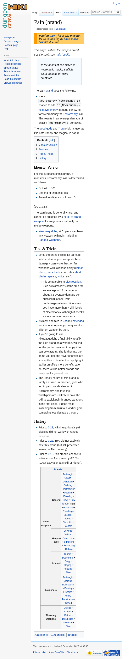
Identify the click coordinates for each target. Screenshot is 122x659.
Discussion (47, 12)
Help (6, 48)
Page (35, 12)
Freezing (67, 495)
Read (59, 12)
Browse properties (13, 83)
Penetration (68, 598)
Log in (116, 3)
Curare (67, 553)
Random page (11, 45)
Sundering (69, 541)
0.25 (50, 440)
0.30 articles (58, 634)
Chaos (67, 477)
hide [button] (52, 139)
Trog (61, 128)
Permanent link (11, 75)
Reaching (68, 510)
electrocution (73, 281)
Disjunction (67, 618)
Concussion (69, 537)
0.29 (50, 426)
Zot (65, 320)
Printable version (12, 71)
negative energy (48, 109)
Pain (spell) (62, 54)
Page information (12, 79)
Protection (68, 507)
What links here (12, 60)
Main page (9, 37)
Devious (68, 530)
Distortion (68, 481)
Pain (72, 503)
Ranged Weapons (49, 239)
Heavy (65, 499)
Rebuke (69, 548)
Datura (67, 614)
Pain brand (59, 28)
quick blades (54, 271)
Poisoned (68, 622)
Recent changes (12, 41)
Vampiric (67, 521)
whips (61, 275)
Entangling (69, 545)
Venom (68, 525)
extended (78, 320)
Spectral (68, 514)
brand (49, 90)
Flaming (68, 492)
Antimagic (68, 473)
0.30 (52, 35)
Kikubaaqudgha (47, 230)
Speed (67, 518)
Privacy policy (39, 651)
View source (70, 12)
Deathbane (67, 557)
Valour (67, 534)
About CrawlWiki (56, 651)
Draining (68, 484)
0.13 (50, 453)
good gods (46, 128)
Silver (68, 572)
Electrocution (68, 488)
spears (52, 275)
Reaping (68, 568)
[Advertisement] (103, 77)
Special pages (11, 67)
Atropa (67, 607)
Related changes (12, 64)
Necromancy (70, 113)
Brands (58, 469)
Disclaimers (72, 651)
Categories (41, 634)
